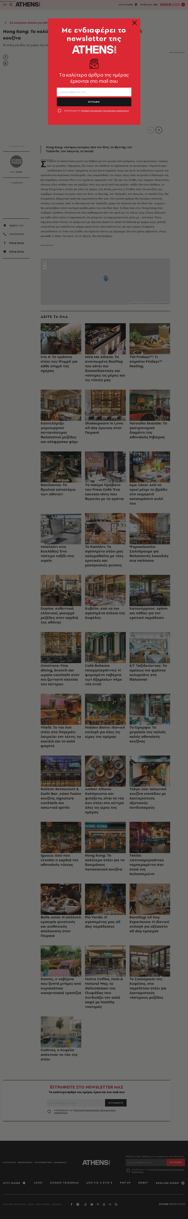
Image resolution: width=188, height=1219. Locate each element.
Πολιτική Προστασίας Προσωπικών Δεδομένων (105, 110)
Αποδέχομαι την (96, 110)
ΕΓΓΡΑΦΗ (94, 101)
